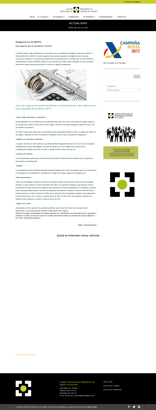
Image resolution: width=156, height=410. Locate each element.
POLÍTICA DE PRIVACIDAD (112, 389)
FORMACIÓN (73, 17)
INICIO (32, 17)
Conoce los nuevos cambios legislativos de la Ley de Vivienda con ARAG (120, 319)
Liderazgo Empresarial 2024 (74, 322)
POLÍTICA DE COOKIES (111, 386)
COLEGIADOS (58, 17)
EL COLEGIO (43, 17)
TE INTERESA (88, 17)
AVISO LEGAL (108, 382)
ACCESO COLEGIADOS (132, 2)
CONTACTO (121, 17)
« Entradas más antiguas (25, 355)
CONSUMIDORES (105, 17)
